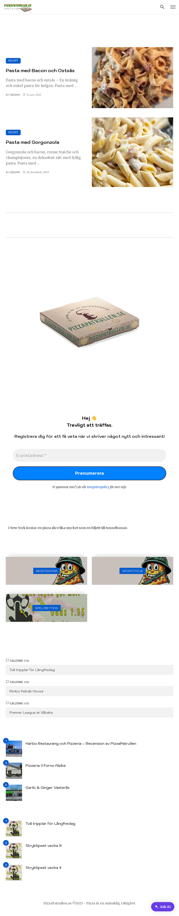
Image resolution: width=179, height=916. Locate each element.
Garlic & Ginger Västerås (48, 789)
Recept (13, 60)
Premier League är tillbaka (31, 715)
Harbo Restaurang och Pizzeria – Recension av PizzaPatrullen (81, 745)
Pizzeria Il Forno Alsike (46, 767)
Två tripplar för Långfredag (32, 672)
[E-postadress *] (89, 456)
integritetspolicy (98, 489)
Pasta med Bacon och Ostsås (40, 70)
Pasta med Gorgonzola (32, 142)
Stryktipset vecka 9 (44, 847)
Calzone (14, 95)
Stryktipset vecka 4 (44, 870)
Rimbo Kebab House (26, 693)
